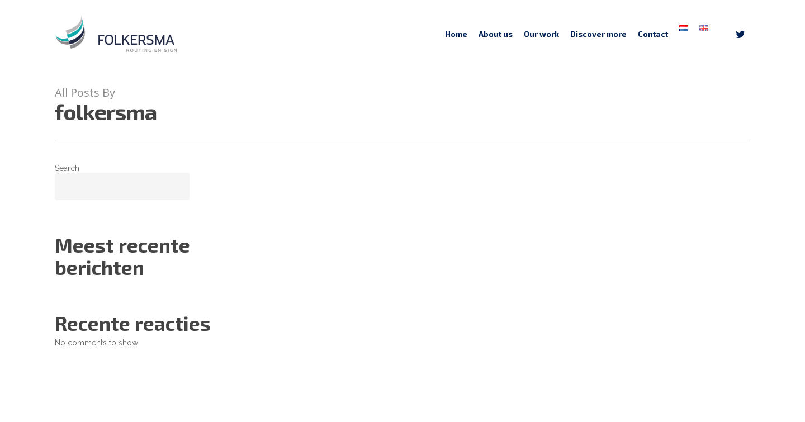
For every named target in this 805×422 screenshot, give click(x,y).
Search (67, 168)
